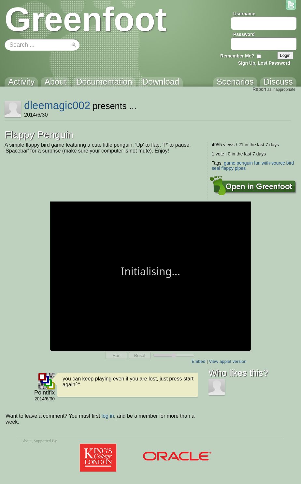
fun (257, 163)
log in (108, 416)
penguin (244, 163)
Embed (198, 361)
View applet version (227, 361)
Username (244, 13)
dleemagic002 (57, 105)
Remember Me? (237, 55)
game (229, 163)
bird (290, 163)
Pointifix (44, 392)
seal (216, 168)
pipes (240, 168)
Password (244, 34)
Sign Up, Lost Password (264, 63)
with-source (273, 163)
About (26, 441)
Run (116, 355)
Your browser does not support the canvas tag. (150, 275)
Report (259, 89)
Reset (139, 355)
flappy (228, 168)
